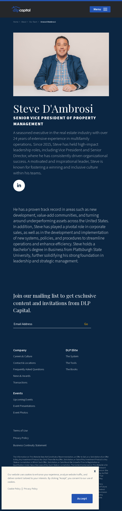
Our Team (33, 22)
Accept (82, 498)
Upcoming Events (23, 400)
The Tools (71, 363)
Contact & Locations (24, 363)
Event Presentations (24, 406)
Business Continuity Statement (30, 445)
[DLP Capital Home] (21, 9)
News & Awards (21, 376)
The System (72, 356)
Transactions (20, 383)
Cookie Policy (14, 488)
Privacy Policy (21, 438)
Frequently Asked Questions (28, 369)
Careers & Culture (22, 356)
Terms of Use (20, 431)
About (23, 22)
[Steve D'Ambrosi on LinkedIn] (19, 185)
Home (15, 22)
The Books (71, 369)
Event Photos (20, 413)
